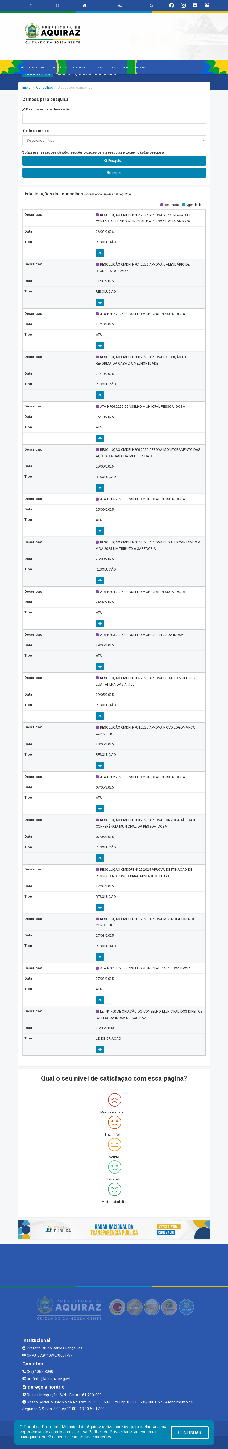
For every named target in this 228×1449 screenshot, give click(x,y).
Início (26, 87)
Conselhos (44, 87)
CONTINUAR (189, 1432)
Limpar (114, 173)
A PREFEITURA (37, 67)
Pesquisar (114, 161)
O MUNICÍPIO (58, 67)
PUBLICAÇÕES (143, 67)
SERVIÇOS (100, 67)
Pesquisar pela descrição (46, 109)
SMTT (126, 67)
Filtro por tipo (35, 131)
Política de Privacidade (110, 1431)
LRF (115, 67)
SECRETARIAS (80, 67)
